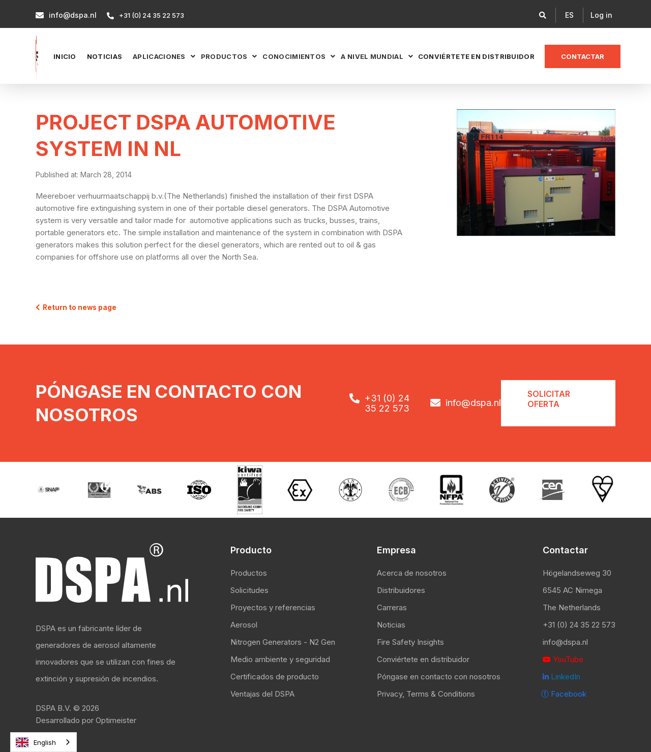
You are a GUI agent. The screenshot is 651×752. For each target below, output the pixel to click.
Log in (601, 15)
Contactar (582, 56)
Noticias (391, 625)
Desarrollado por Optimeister (86, 720)
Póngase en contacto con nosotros (438, 676)
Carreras (392, 607)
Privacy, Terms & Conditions (426, 694)
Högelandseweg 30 (577, 573)
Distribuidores (401, 590)
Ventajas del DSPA (262, 694)
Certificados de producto (274, 676)
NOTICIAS (104, 56)
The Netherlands (572, 607)
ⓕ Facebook (563, 694)
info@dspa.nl (565, 642)
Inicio (64, 56)
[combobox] (43, 742)
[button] (569, 15)
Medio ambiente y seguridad (280, 659)
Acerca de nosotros (412, 573)
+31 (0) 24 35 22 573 (579, 625)
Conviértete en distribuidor (476, 56)
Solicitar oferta (548, 399)
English (36, 742)
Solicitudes (249, 590)
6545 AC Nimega (572, 590)
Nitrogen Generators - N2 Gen (282, 642)
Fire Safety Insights (410, 642)
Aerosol (243, 625)
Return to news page (76, 307)
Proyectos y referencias (272, 607)
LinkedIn (561, 676)
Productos (248, 573)
